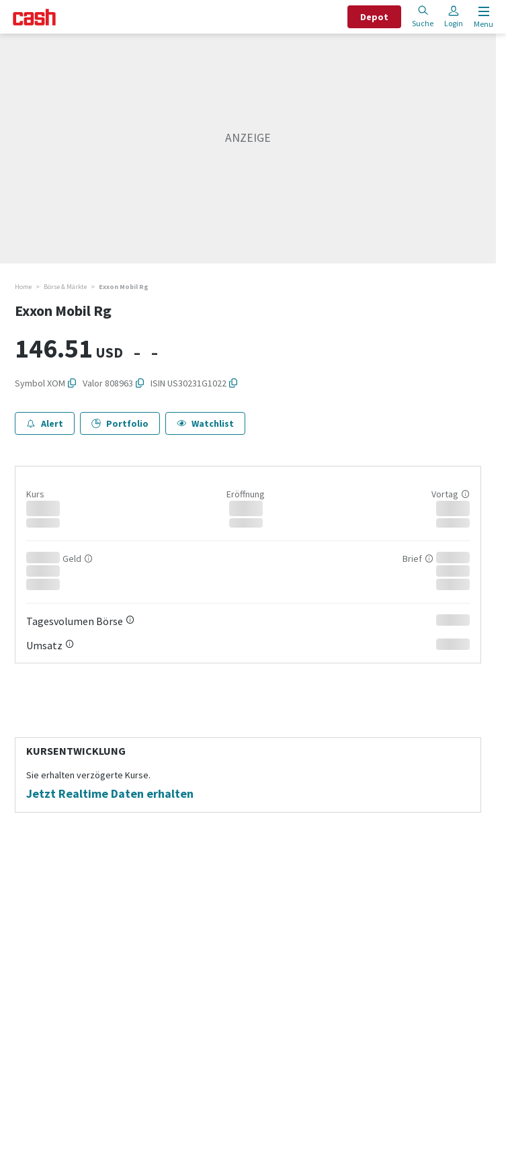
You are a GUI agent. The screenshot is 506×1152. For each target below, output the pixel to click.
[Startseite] (34, 17)
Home (23, 286)
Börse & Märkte (65, 286)
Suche (422, 16)
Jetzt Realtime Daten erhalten (110, 793)
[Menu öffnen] (482, 17)
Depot (374, 17)
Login (453, 16)
